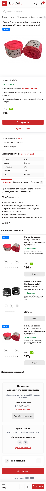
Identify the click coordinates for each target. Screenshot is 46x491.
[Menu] (4, 3)
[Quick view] (6, 262)
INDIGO (21, 138)
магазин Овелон (29, 88)
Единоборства (36, 17)
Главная (5, 17)
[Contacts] (35, 3)
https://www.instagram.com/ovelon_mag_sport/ (19, 442)
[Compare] (17, 262)
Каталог (13, 17)
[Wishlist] (11, 262)
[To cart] (34, 274)
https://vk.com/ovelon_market (25, 442)
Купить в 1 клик (23, 129)
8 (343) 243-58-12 (24, 406)
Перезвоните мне (23, 409)
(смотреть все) (27, 154)
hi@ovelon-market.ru (23, 448)
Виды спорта (23, 17)
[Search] (4, 11)
